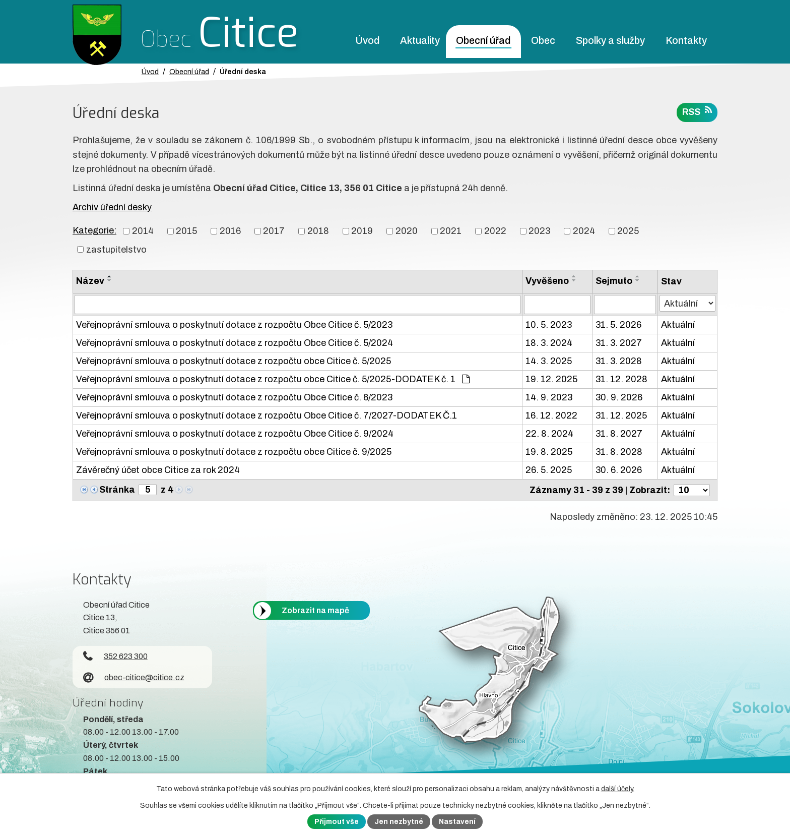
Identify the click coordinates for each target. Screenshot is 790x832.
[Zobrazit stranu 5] (148, 489)
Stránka (117, 490)
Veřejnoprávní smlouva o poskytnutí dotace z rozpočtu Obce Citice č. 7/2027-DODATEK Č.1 (266, 415)
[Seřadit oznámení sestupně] (109, 280)
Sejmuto (614, 281)
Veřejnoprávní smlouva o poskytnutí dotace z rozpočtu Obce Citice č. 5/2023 (234, 325)
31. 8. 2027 (619, 434)
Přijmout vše (336, 821)
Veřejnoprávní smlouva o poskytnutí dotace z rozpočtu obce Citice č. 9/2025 (233, 452)
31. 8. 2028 (619, 452)
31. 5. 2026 (618, 325)
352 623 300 (115, 656)
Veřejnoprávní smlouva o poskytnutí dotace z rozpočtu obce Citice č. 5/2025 (233, 361)
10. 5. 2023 (548, 325)
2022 (495, 231)
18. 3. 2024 (548, 343)
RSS (697, 111)
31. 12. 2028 (621, 379)
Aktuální (678, 325)
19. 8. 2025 (548, 452)
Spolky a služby (610, 40)
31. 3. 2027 (619, 343)
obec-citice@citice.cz (133, 677)
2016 (230, 231)
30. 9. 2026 (619, 397)
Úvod (367, 40)
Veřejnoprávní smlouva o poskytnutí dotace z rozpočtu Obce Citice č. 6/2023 (234, 397)
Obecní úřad (483, 40)
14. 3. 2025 (548, 361)
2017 (274, 231)
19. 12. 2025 (551, 379)
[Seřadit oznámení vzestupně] (109, 276)
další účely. (617, 789)
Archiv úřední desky (112, 207)
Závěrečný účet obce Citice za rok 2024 (158, 470)
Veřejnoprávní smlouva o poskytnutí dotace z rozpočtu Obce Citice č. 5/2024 (234, 343)
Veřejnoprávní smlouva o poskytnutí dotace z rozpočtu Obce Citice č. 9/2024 (234, 434)
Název (90, 281)
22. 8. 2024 (549, 434)
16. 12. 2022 (551, 415)
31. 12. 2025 (621, 415)
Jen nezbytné (398, 821)
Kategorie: (94, 230)
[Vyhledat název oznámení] (297, 304)
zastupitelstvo (116, 249)
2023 (539, 231)
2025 (628, 231)
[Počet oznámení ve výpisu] (692, 490)
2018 (318, 231)
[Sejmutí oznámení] (625, 304)
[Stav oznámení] (687, 303)
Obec (543, 40)
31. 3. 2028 (619, 361)
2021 (451, 231)
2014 (143, 231)
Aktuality (420, 40)
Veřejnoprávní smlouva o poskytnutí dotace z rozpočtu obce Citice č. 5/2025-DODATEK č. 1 (273, 379)
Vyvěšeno (547, 281)
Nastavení (457, 821)
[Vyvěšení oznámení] (557, 304)
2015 (186, 231)
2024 (584, 231)
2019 (362, 231)
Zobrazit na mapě (315, 610)
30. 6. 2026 (619, 470)
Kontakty (686, 40)
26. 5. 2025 (548, 470)
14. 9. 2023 (548, 397)
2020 (407, 231)
